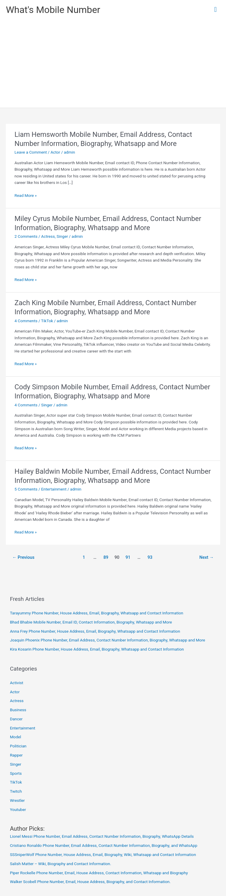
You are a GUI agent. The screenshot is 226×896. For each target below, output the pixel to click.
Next (207, 557)
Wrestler (17, 800)
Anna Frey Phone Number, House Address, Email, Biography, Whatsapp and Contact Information (95, 631)
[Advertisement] (113, 63)
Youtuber (18, 809)
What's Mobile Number (53, 9)
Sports (16, 773)
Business (18, 709)
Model (15, 736)
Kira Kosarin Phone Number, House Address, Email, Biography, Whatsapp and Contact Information (97, 649)
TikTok (47, 320)
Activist (16, 682)
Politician (18, 746)
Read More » (25, 195)
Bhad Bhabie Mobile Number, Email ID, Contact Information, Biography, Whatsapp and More (91, 622)
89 (106, 557)
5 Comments (25, 489)
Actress (48, 236)
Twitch (16, 791)
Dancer (16, 719)
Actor (55, 152)
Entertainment (54, 489)
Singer (62, 236)
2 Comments (25, 236)
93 (149, 557)
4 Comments (25, 320)
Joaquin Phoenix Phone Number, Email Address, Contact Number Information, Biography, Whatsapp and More (107, 640)
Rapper (16, 755)
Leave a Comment (30, 152)
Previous (23, 557)
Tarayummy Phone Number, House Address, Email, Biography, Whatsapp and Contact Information (96, 613)
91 (127, 557)
